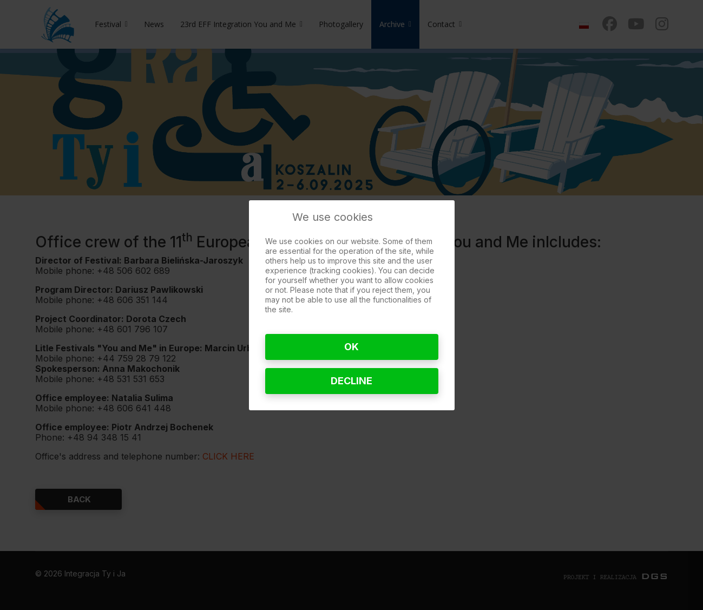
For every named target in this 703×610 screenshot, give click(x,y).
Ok (351, 346)
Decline (351, 380)
